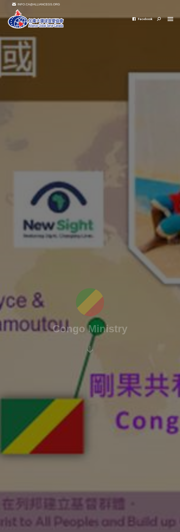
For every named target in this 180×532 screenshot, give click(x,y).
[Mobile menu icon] (170, 19)
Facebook (142, 19)
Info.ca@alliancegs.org (36, 4)
